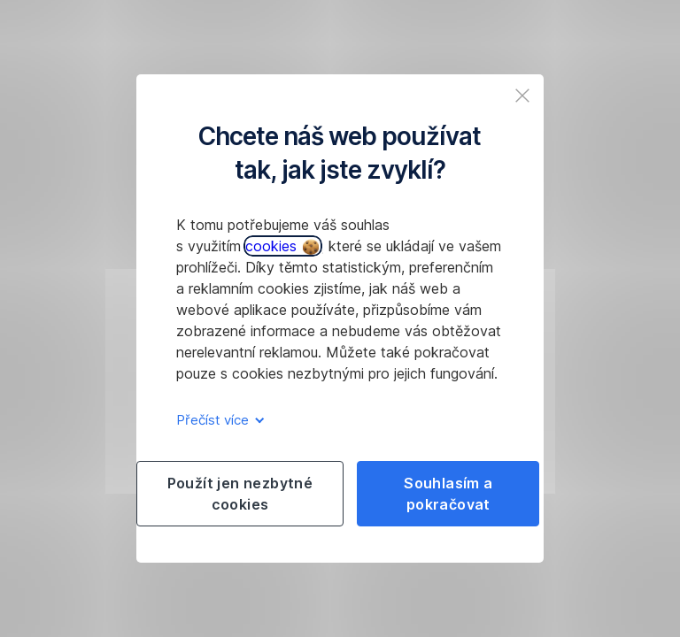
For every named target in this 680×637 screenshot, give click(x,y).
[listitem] (522, 95)
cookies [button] (282, 246)
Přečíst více (217, 419)
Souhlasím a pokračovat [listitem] (448, 493)
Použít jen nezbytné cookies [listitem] (240, 493)
